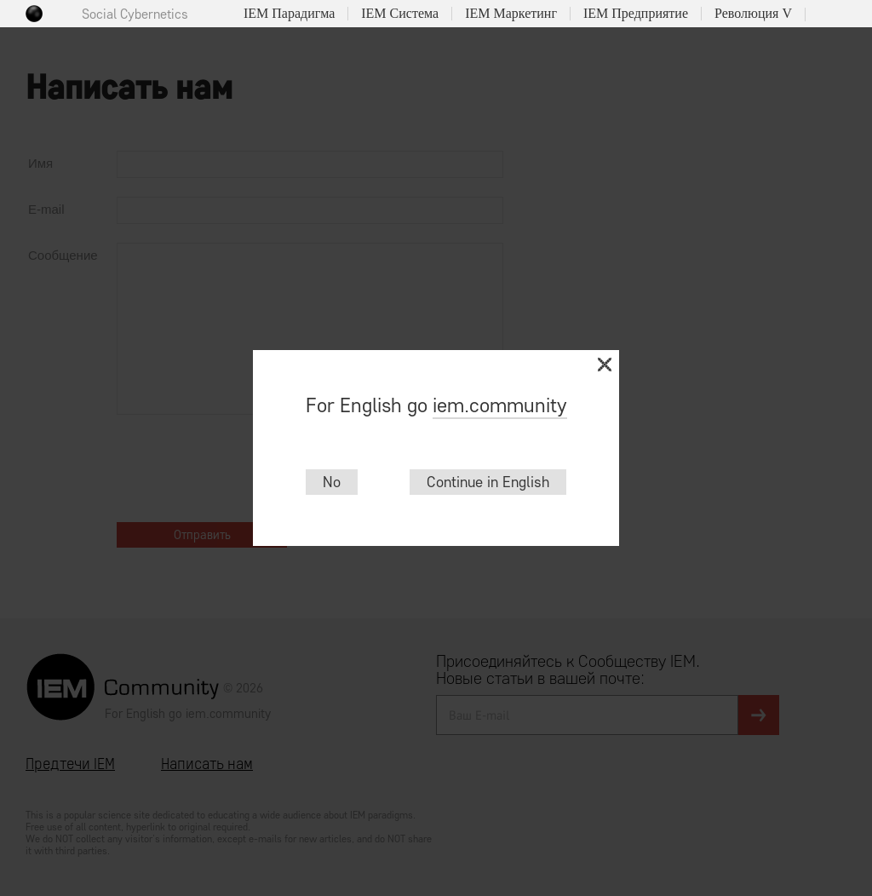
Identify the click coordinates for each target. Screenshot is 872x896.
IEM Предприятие (635, 13)
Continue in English (488, 482)
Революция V (753, 13)
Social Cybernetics (135, 14)
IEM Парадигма (289, 13)
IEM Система (400, 13)
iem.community (500, 405)
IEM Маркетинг (511, 13)
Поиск (825, 14)
